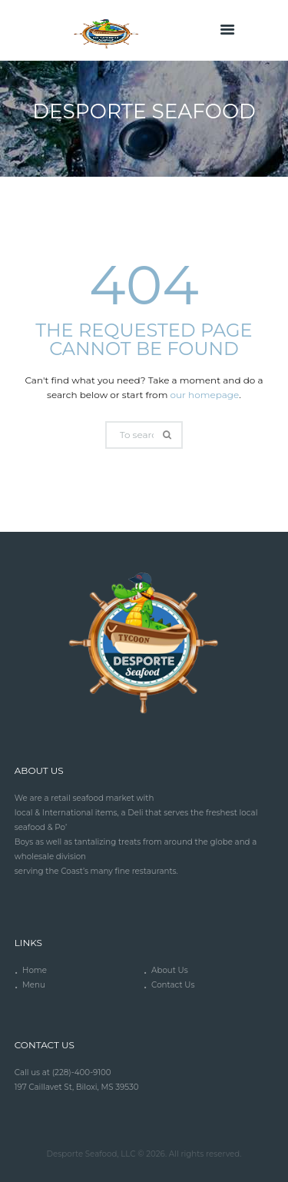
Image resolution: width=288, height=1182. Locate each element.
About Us (169, 970)
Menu (33, 985)
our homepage (205, 394)
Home (34, 970)
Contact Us (172, 985)
